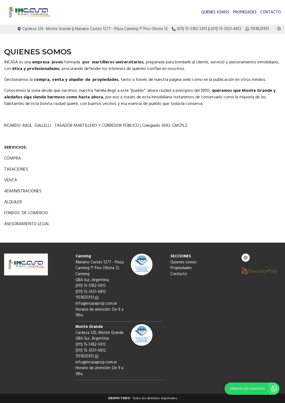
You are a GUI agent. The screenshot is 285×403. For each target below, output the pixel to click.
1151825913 (86, 298)
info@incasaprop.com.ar (96, 304)
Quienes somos (215, 12)
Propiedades (245, 12)
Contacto (270, 12)
